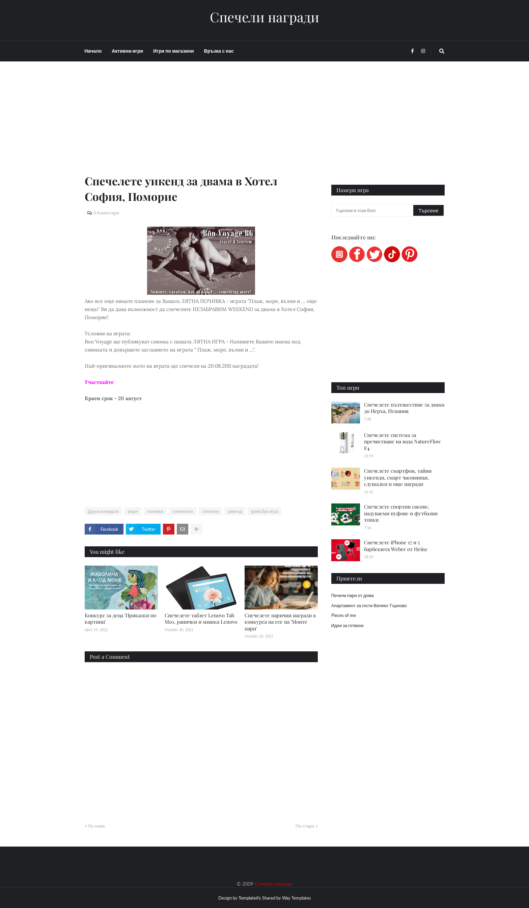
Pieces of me (343, 615)
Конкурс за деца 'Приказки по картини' (120, 618)
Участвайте (99, 382)
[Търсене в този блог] (373, 210)
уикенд (235, 511)
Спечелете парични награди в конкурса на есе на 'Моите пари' (280, 622)
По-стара (305, 826)
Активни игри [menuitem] (127, 51)
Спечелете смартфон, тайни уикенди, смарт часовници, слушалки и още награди (397, 477)
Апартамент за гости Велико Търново (369, 605)
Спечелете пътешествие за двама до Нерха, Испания (404, 408)
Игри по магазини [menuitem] (173, 51)
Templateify (250, 898)
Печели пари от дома (352, 595)
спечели (210, 511)
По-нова (96, 826)
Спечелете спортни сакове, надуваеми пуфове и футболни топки (401, 513)
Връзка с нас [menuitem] (219, 51)
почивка (155, 511)
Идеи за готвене (347, 625)
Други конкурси (103, 511)
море (133, 511)
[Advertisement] (201, 125)
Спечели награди (264, 17)
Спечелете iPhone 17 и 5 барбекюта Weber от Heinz (395, 545)
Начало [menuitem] (93, 51)
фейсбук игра (264, 511)
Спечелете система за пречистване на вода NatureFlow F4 (402, 441)
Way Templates (296, 898)
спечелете (182, 511)
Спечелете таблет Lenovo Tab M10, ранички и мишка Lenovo (201, 618)
